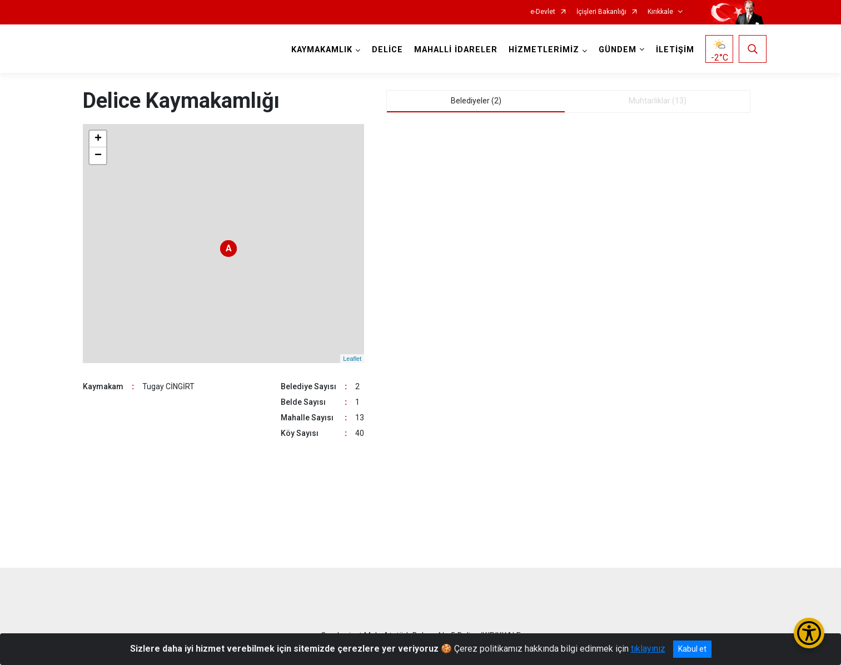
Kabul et (692, 648)
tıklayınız (648, 648)
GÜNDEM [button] (617, 49)
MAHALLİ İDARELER (455, 49)
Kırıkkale (660, 12)
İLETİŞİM (675, 49)
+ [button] (98, 139)
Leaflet (352, 358)
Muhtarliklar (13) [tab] (657, 100)
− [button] (98, 155)
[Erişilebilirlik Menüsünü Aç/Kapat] (809, 633)
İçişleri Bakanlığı (601, 12)
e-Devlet (542, 12)
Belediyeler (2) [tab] (476, 100)
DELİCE (387, 49)
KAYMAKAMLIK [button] (321, 49)
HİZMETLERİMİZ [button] (544, 49)
